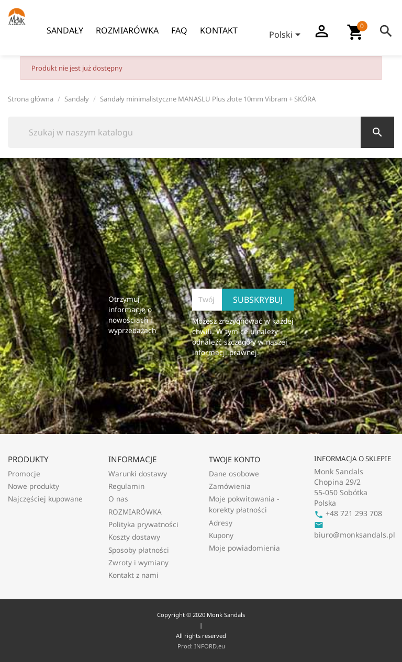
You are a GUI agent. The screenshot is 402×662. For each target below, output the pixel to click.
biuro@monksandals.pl (354, 530)
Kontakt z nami (133, 575)
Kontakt (219, 30)
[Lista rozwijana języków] (286, 35)
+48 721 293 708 (348, 513)
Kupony (221, 535)
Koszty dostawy (134, 537)
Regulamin (126, 486)
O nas (118, 499)
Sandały (65, 30)
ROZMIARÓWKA (127, 30)
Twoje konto (234, 459)
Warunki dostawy (137, 473)
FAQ (179, 30)
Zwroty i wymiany (138, 562)
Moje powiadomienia (244, 548)
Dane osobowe (234, 473)
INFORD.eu (209, 646)
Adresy (220, 523)
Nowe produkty (33, 486)
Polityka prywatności (143, 524)
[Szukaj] (201, 132)
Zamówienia (230, 486)
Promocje (24, 473)
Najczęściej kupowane (45, 499)
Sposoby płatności (138, 550)
